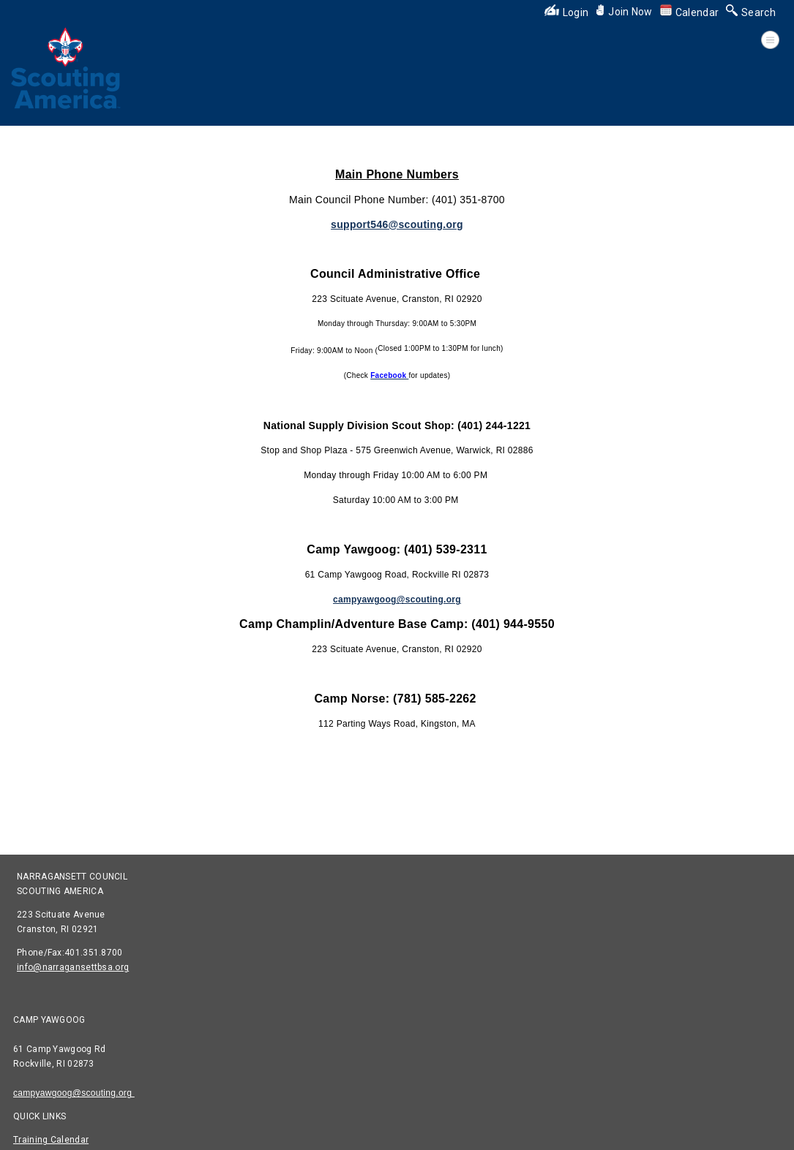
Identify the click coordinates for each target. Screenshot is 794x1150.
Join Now (624, 12)
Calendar (689, 12)
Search (751, 12)
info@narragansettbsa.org (73, 967)
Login (566, 12)
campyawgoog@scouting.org (74, 1093)
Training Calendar (51, 1140)
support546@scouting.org (397, 224)
